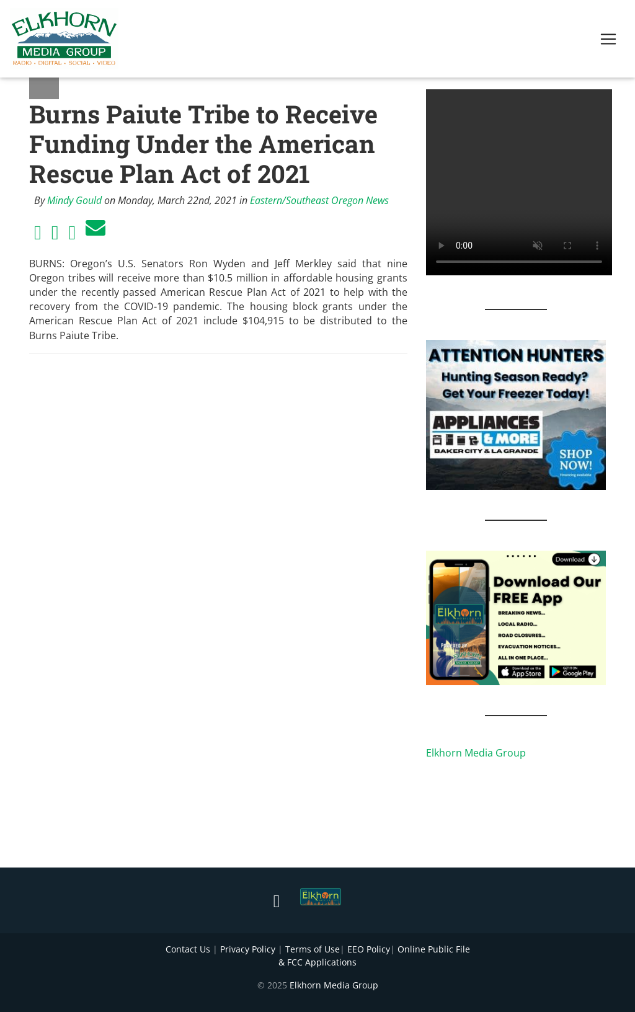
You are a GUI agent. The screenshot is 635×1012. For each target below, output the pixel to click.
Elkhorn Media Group (476, 753)
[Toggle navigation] (608, 41)
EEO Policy (368, 949)
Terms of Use (312, 949)
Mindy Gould (74, 200)
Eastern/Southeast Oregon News (319, 200)
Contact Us (188, 949)
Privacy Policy (247, 949)
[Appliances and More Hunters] (516, 413)
